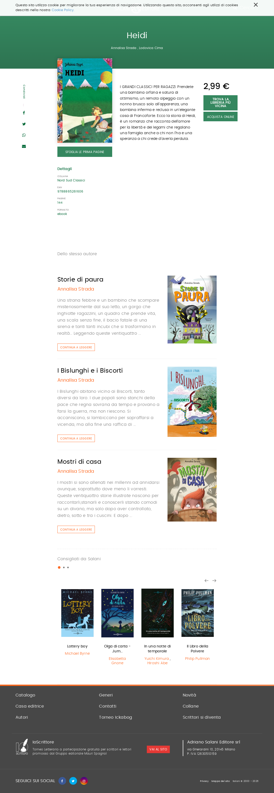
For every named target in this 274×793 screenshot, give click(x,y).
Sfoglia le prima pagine (84, 152)
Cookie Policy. (63, 10)
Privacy (204, 781)
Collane (191, 706)
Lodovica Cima (151, 48)
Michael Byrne (77, 653)
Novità (189, 695)
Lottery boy (77, 646)
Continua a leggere (76, 347)
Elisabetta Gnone (117, 661)
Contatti (107, 706)
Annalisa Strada (123, 48)
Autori (22, 717)
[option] (77, 622)
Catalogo (25, 695)
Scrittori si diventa (202, 717)
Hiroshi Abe (157, 663)
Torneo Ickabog (115, 717)
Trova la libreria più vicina (220, 103)
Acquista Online (220, 116)
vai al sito (158, 749)
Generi (106, 695)
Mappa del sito (220, 781)
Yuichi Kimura (156, 659)
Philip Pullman (197, 659)
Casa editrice (30, 706)
